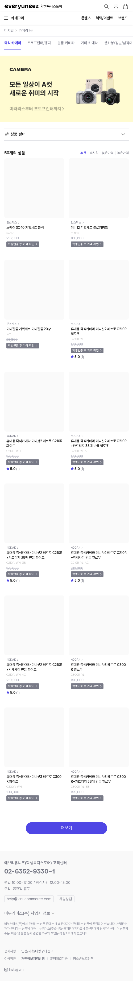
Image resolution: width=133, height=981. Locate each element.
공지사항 (10, 951)
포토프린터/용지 (39, 43)
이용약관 (10, 959)
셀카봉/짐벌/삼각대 (118, 43)
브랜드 (123, 18)
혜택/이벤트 (104, 18)
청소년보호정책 (83, 959)
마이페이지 (116, 6)
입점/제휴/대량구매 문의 (37, 951)
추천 (83, 153)
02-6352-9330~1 (29, 871)
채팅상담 (65, 899)
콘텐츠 (86, 18)
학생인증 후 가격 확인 (21, 244)
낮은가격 (108, 153)
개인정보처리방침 (33, 959)
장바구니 (125, 6)
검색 (106, 6)
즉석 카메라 (12, 43)
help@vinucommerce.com (29, 899)
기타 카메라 (89, 43)
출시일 (94, 153)
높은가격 (123, 153)
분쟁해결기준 (59, 959)
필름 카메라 (65, 43)
